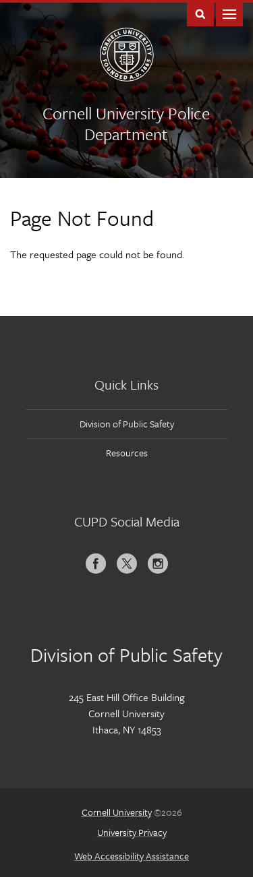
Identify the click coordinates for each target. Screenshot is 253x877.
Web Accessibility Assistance (131, 856)
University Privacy (132, 832)
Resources (127, 453)
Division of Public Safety (127, 424)
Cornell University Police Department (126, 123)
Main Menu (229, 13)
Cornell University (117, 812)
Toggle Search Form (200, 13)
